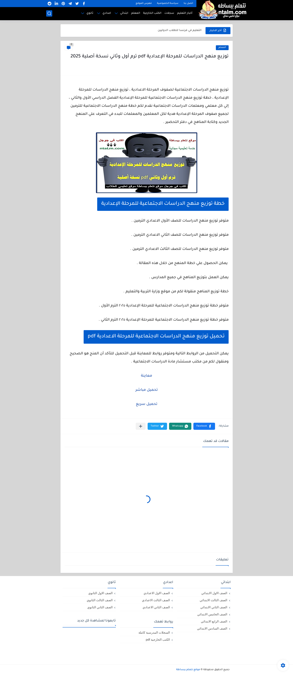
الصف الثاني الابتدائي (213, 607)
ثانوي (89, 13)
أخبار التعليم (184, 13)
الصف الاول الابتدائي (214, 593)
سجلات (169, 13)
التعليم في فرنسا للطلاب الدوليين (179, 30)
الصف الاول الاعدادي (157, 593)
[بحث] (49, 13)
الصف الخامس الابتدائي (212, 614)
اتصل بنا (188, 3)
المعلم (135, 13)
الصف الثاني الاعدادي (156, 607)
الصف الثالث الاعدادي (156, 600)
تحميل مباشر (146, 390)
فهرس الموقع (144, 3)
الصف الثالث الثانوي (100, 600)
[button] (204, 426)
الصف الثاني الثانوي (100, 607)
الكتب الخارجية (152, 13)
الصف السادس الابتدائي (212, 628)
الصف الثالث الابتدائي (213, 600)
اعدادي (106, 13)
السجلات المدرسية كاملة (154, 632)
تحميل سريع (146, 404)
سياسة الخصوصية (167, 3)
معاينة (146, 376)
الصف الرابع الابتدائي (214, 621)
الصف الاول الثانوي (100, 593)
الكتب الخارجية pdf (158, 639)
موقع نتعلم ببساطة (188, 669)
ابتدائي (124, 13)
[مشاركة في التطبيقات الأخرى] (141, 426)
